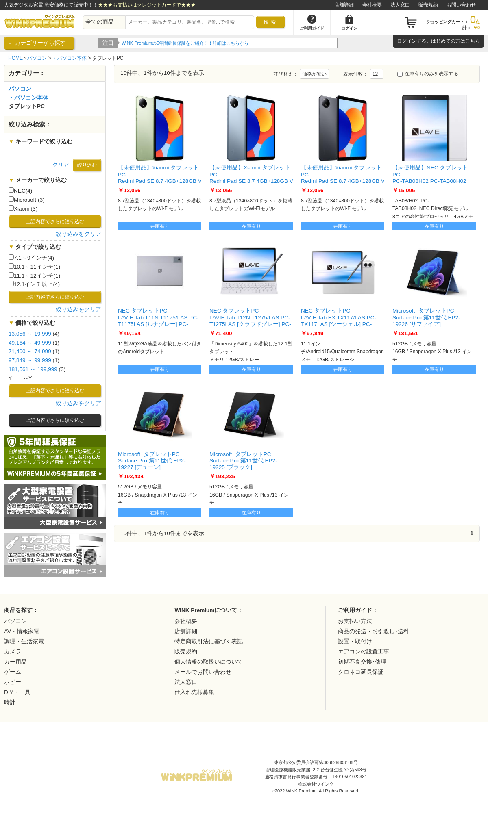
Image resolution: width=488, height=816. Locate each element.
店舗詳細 (344, 5)
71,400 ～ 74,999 (30, 351)
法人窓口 (400, 5)
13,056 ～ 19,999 (30, 334)
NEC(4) (20, 190)
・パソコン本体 (69, 58)
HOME (15, 58)
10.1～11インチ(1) (34, 266)
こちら (472, 41)
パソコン (37, 58)
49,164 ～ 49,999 (30, 343)
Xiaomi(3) (23, 208)
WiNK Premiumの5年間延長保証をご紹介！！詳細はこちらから (185, 43)
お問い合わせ (461, 5)
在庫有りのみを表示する (427, 73)
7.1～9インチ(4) (31, 257)
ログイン (406, 41)
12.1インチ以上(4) (34, 284)
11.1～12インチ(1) (34, 275)
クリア (60, 165)
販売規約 (428, 5)
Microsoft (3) (27, 199)
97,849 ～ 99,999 (30, 360)
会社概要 (372, 5)
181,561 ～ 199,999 (33, 369)
